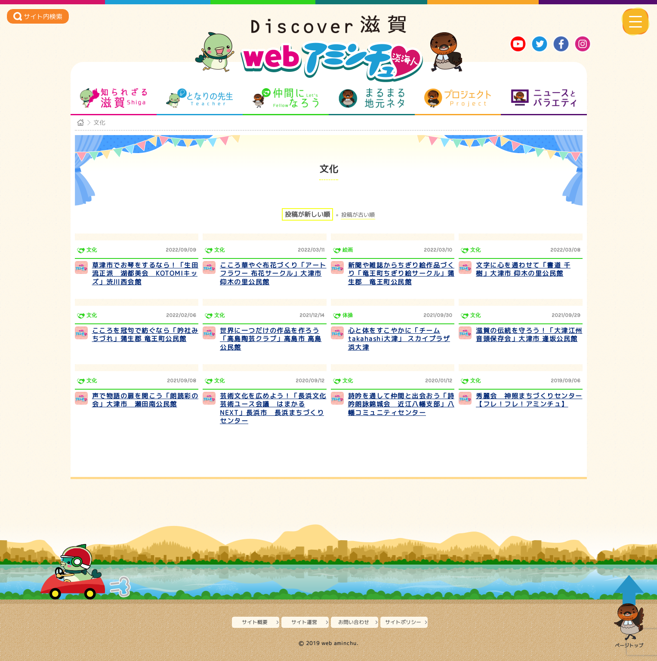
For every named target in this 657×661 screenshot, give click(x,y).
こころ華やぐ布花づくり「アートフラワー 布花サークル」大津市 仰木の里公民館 (273, 273)
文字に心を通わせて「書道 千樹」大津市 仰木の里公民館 (523, 269)
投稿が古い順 (358, 214)
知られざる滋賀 (113, 98)
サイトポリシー (403, 622)
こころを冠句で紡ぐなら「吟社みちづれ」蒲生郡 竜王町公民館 (145, 335)
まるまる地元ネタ (371, 98)
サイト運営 (304, 622)
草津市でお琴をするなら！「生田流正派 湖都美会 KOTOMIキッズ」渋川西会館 (145, 273)
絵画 (347, 250)
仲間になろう (285, 98)
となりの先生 (199, 98)
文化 (91, 250)
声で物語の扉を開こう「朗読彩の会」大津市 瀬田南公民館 (145, 400)
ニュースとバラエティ (543, 98)
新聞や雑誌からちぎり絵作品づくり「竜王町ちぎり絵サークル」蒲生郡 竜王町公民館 (401, 273)
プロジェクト (457, 98)
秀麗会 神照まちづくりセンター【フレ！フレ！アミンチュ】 (529, 400)
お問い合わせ (353, 622)
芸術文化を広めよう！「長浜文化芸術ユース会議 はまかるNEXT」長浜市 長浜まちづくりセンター (273, 408)
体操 (347, 315)
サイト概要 (255, 622)
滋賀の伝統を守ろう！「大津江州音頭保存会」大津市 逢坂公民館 (529, 335)
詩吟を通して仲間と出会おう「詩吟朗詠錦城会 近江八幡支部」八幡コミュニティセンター (401, 404)
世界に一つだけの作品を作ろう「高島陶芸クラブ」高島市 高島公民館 (271, 339)
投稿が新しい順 (307, 214)
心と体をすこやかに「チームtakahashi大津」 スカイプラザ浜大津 (399, 339)
